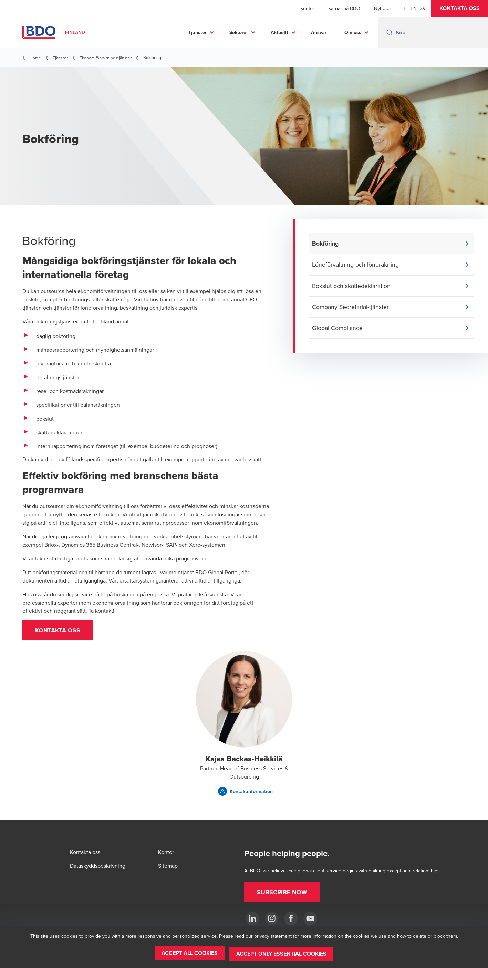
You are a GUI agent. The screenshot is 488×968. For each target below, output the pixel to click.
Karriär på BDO (344, 8)
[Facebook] (291, 918)
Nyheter (382, 8)
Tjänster (197, 32)
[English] (414, 8)
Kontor (307, 8)
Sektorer (238, 32)
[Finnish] (405, 8)
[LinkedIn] (252, 918)
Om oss (352, 32)
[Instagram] (271, 918)
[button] (459, 8)
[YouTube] (310, 918)
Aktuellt (279, 32)
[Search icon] (389, 32)
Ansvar (318, 32)
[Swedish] (423, 8)
